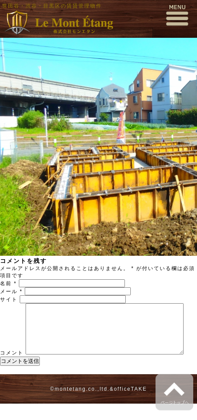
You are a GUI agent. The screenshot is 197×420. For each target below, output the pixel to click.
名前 (8, 283)
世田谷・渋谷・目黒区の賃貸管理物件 (52, 6)
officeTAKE (130, 405)
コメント (11, 307)
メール (11, 291)
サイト (9, 299)
